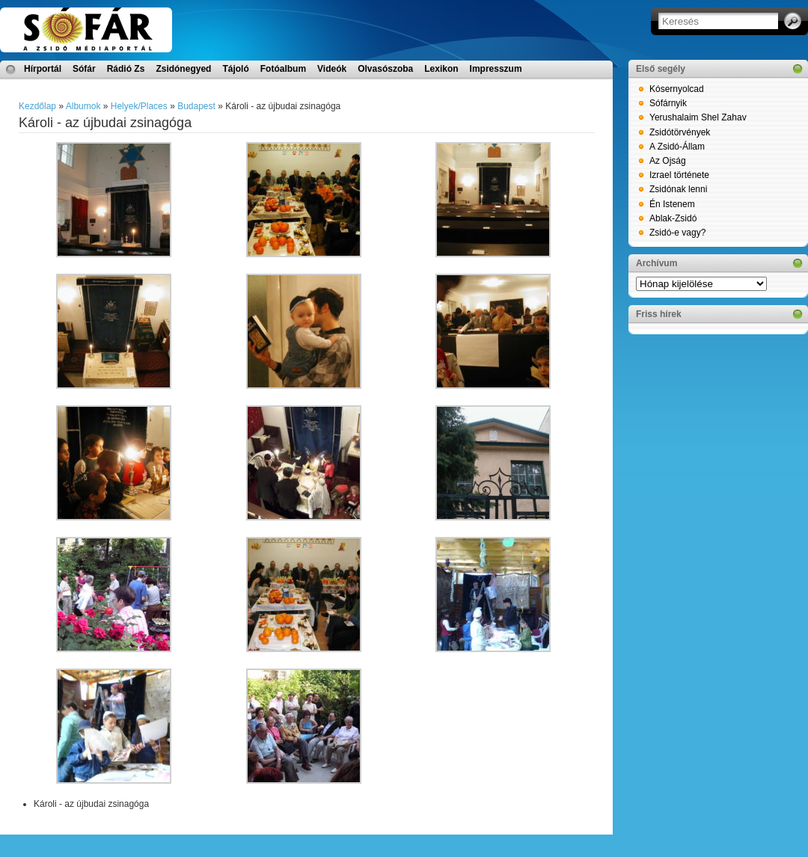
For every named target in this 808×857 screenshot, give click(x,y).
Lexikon (441, 69)
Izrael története (679, 175)
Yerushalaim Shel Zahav (698, 117)
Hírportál (42, 69)
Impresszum (496, 69)
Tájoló (235, 69)
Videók (331, 69)
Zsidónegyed (183, 69)
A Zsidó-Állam (677, 146)
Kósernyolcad (676, 89)
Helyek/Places (139, 106)
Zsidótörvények (679, 132)
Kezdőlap (37, 106)
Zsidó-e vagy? (677, 232)
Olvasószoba (385, 69)
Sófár (84, 69)
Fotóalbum (283, 69)
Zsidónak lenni (678, 189)
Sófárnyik (668, 103)
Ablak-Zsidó (673, 218)
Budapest (196, 106)
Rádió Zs (126, 69)
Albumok (83, 106)
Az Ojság (667, 161)
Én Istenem (672, 204)
